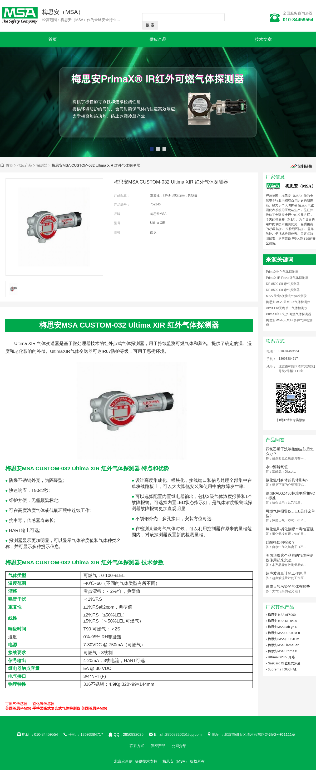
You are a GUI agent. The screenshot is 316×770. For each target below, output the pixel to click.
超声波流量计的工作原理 (286, 573)
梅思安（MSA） (63, 12)
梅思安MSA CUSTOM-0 (284, 632)
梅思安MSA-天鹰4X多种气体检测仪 (289, 322)
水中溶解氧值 (277, 467)
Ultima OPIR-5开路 (281, 657)
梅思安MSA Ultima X (282, 651)
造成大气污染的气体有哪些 (288, 586)
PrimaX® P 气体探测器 (282, 272)
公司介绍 (179, 746)
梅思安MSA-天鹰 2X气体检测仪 (288, 302)
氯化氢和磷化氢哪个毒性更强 (290, 529)
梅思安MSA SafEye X (282, 626)
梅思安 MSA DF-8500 (282, 620)
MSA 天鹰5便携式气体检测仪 (286, 296)
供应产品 (158, 39)
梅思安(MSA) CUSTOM (283, 638)
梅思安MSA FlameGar (283, 645)
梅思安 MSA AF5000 (282, 614)
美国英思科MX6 (94, 708)
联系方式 (137, 746)
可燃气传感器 (16, 704)
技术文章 (263, 39)
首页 (52, 39)
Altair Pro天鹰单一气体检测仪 (286, 308)
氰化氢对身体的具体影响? (287, 480)
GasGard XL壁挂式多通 (284, 663)
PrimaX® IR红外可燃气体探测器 (288, 314)
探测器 (41, 165)
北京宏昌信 (123, 761)
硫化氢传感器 (43, 704)
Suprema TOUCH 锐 (282, 669)
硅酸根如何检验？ (280, 542)
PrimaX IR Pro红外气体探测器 (287, 278)
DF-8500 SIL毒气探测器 (283, 284)
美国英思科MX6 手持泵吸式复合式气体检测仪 (42, 708)
